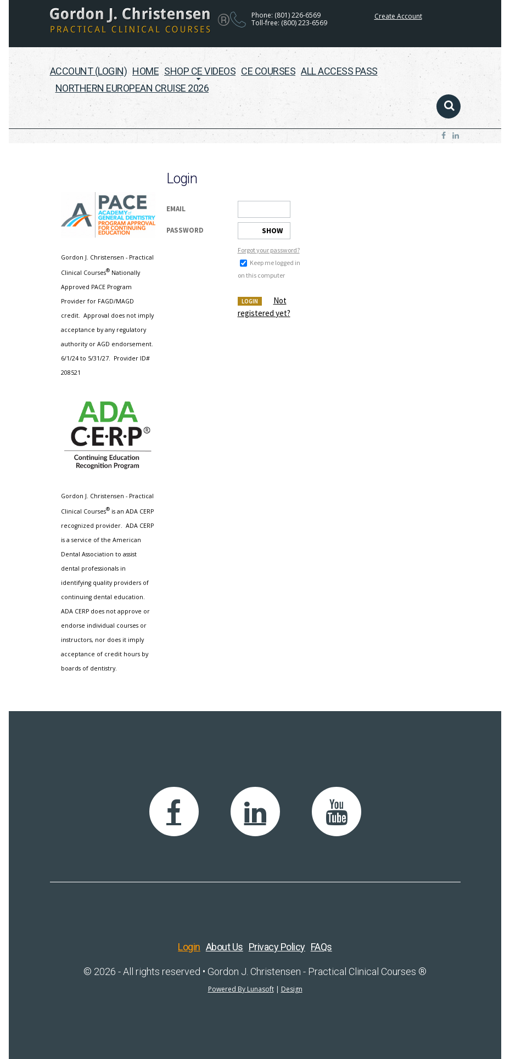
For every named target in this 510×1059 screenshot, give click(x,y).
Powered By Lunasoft (241, 989)
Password (185, 230)
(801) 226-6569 (297, 15)
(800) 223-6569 (304, 22)
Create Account (398, 16)
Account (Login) (88, 71)
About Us (224, 947)
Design (291, 989)
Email (176, 208)
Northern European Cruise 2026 (132, 88)
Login (250, 301)
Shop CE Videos (200, 71)
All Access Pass (339, 71)
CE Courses (268, 71)
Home (145, 71)
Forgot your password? (269, 250)
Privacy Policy (277, 947)
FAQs (321, 947)
